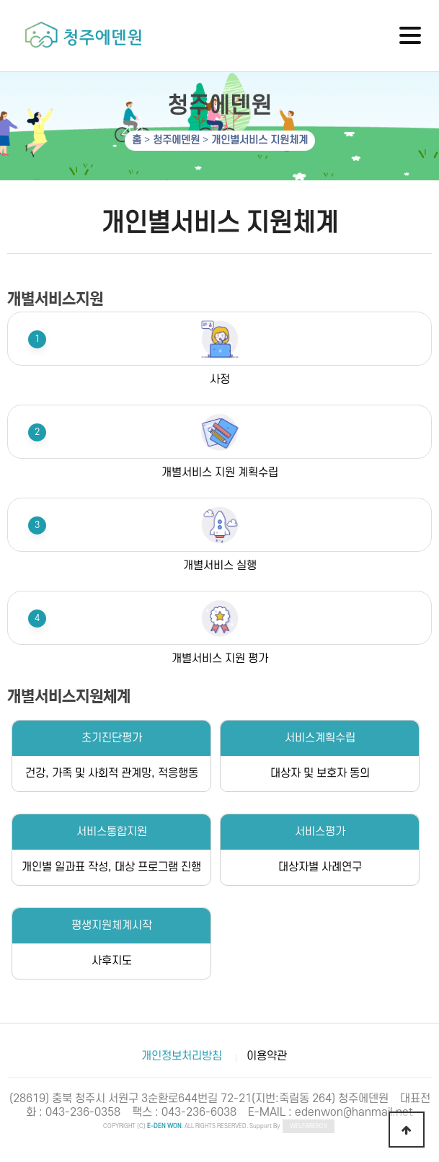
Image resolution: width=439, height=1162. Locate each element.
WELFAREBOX (308, 1126)
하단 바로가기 (0, 0)
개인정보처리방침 (181, 1055)
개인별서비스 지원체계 (259, 140)
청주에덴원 (176, 140)
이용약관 (267, 1055)
